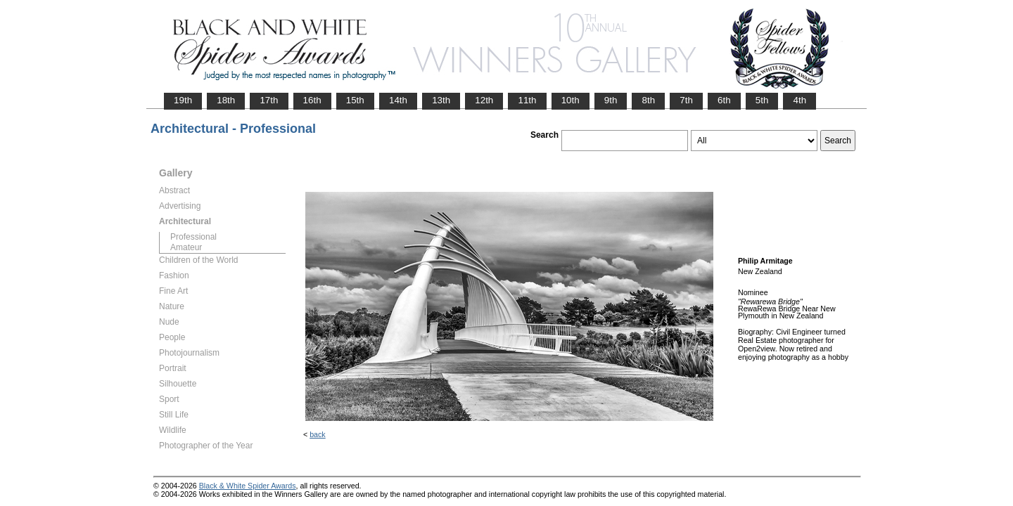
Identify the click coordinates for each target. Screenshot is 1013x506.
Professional (193, 237)
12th (484, 100)
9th (611, 100)
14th (398, 100)
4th (799, 100)
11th (527, 100)
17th (269, 100)
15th (355, 100)
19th (183, 100)
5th (762, 100)
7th (686, 100)
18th (226, 100)
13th (441, 100)
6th (724, 100)
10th (570, 100)
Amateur (186, 247)
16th (312, 100)
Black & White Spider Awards (247, 485)
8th (648, 100)
